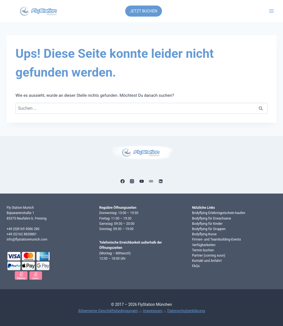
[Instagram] (132, 181)
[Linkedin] (160, 181)
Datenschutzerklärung (186, 311)
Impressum (152, 311)
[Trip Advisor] (151, 181)
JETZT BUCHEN (143, 11)
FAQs (196, 266)
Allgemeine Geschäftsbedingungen (108, 311)
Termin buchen (203, 250)
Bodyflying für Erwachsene (211, 218)
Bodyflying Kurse (204, 234)
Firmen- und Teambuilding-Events (216, 239)
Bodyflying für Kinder (207, 224)
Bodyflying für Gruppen (209, 229)
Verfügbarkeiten (204, 245)
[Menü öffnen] (271, 11)
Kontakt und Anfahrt (207, 261)
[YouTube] (141, 181)
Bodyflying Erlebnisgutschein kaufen (218, 213)
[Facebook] (122, 181)
